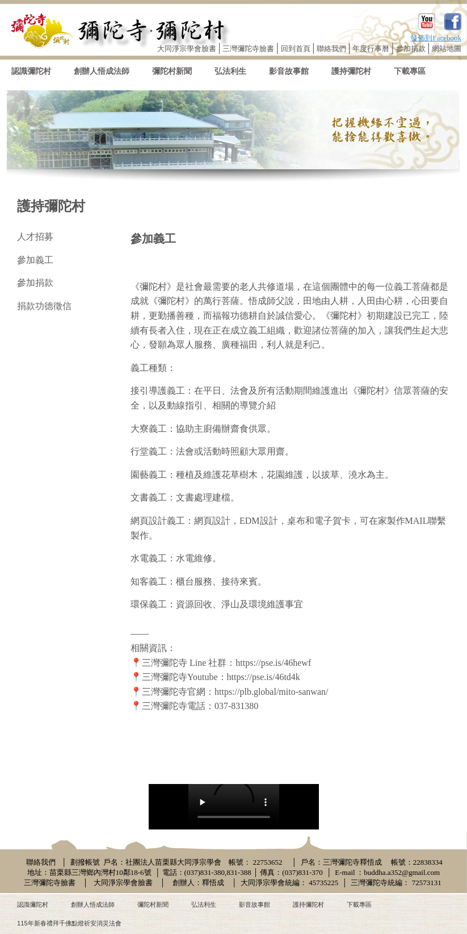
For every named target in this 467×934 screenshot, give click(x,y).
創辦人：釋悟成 (198, 882)
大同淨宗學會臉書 (186, 48)
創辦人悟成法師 (101, 71)
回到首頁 (295, 48)
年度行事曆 (370, 48)
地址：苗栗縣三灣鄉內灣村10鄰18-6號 (89, 872)
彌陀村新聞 (172, 71)
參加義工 (35, 260)
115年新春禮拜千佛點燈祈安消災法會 (69, 923)
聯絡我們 (331, 48)
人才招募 (35, 236)
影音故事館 (289, 71)
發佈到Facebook (435, 38)
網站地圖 (446, 48)
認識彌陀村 (31, 71)
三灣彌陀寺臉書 (248, 48)
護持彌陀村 (351, 71)
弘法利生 (230, 71)
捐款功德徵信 (44, 306)
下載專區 (410, 71)
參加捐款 (411, 48)
